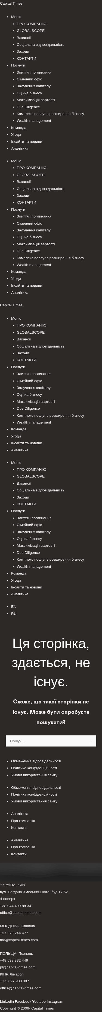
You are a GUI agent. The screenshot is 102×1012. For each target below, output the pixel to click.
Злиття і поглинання (34, 72)
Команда (18, 128)
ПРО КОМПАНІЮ (32, 24)
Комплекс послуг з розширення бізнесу (50, 114)
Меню (16, 17)
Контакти (19, 828)
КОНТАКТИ (26, 58)
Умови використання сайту (34, 775)
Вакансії (24, 38)
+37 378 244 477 (14, 933)
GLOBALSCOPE (31, 31)
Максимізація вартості (36, 100)
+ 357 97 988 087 (14, 981)
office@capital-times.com (21, 913)
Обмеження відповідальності (36, 761)
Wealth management (34, 121)
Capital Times (11, 3)
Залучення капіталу (34, 86)
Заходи (23, 51)
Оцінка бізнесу (29, 93)
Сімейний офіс (29, 79)
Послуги (18, 65)
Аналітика (19, 148)
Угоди (16, 134)
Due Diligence (28, 107)
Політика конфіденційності (34, 768)
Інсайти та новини (26, 142)
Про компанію (23, 821)
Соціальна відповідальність (40, 45)
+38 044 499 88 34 (15, 906)
